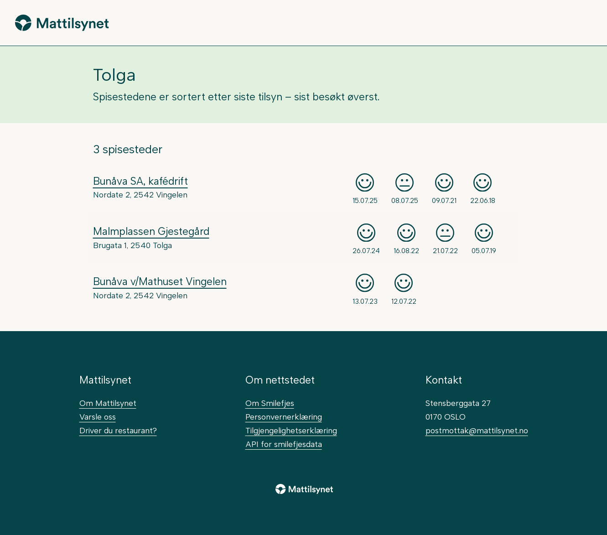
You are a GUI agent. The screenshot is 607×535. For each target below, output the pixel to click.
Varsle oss (97, 416)
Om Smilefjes (269, 403)
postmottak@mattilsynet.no (476, 430)
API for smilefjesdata (283, 444)
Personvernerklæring (283, 416)
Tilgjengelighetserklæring (291, 430)
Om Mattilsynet (107, 403)
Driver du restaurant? (118, 430)
